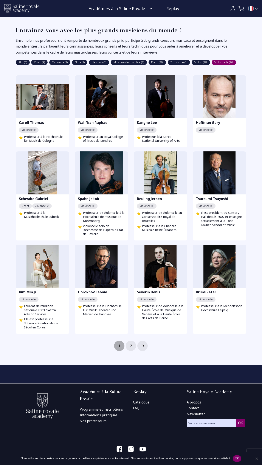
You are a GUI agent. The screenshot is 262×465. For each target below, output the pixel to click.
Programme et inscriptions (101, 409)
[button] (241, 8)
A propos (194, 402)
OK (237, 458)
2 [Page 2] (131, 345)
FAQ (136, 408)
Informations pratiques (99, 415)
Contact (193, 408)
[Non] (256, 458)
